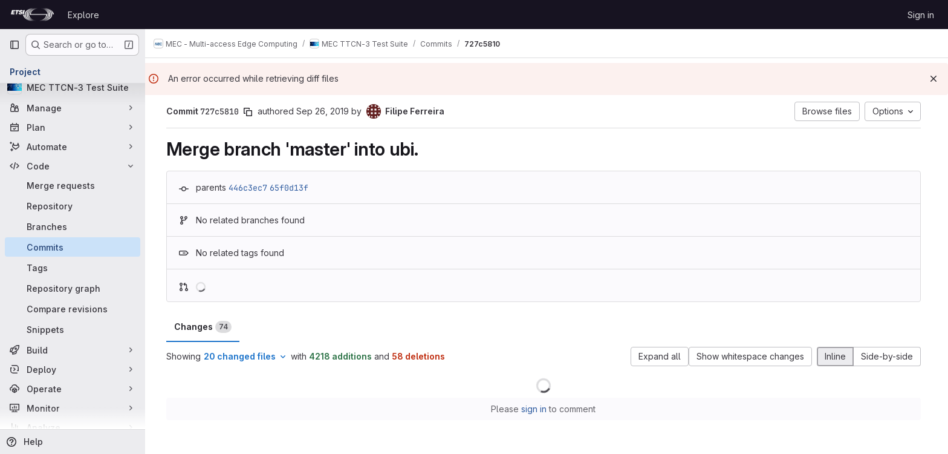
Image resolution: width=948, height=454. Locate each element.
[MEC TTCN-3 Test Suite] (72, 87)
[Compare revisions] (72, 308)
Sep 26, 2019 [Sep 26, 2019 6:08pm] (325, 111)
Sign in (920, 15)
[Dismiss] (933, 78)
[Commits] (72, 247)
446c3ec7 (251, 187)
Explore (83, 15)
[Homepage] (32, 14)
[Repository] (72, 205)
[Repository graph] (72, 288)
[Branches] (72, 226)
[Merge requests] (72, 185)
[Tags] (72, 267)
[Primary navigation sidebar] (14, 44)
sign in (537, 409)
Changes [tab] (206, 327)
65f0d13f (292, 187)
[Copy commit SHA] (251, 112)
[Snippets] (72, 329)
